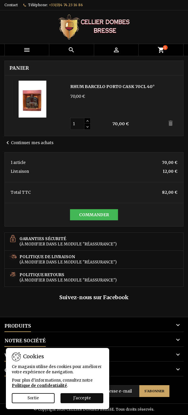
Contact (11, 5)
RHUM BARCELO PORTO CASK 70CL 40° (112, 86)
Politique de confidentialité (39, 385)
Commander (94, 214)
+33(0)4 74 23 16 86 (66, 5)
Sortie (33, 398)
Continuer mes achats (28, 143)
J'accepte (82, 398)
